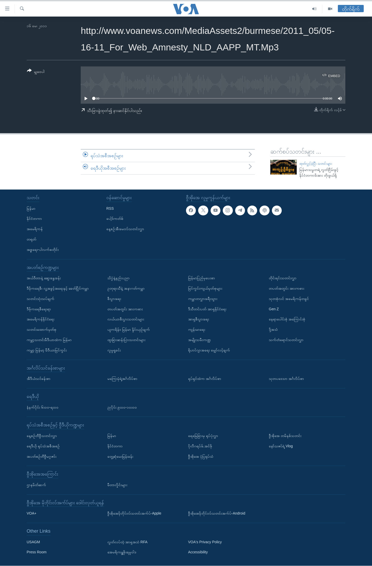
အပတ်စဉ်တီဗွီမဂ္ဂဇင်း (41, 456)
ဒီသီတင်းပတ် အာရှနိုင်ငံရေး (207, 309)
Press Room (37, 552)
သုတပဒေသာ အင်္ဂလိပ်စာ (286, 378)
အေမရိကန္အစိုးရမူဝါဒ (121, 552)
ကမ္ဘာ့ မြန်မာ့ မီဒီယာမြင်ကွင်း (47, 350)
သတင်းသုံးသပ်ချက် (40, 299)
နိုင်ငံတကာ (34, 219)
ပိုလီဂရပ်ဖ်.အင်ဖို (200, 446)
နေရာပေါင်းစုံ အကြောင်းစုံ (287, 319)
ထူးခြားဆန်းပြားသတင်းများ (126, 340)
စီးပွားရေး (114, 299)
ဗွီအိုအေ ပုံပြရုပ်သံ (200, 456)
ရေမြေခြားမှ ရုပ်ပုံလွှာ (203, 436)
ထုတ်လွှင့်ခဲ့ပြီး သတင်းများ (315, 163)
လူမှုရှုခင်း (114, 350)
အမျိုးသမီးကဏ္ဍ (199, 340)
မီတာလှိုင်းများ (117, 485)
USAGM (33, 542)
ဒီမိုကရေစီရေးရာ (39, 309)
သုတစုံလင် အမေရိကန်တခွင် (289, 299)
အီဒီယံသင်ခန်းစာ (38, 378)
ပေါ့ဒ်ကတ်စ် (114, 219)
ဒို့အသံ (273, 329)
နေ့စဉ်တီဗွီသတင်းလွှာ (42, 436)
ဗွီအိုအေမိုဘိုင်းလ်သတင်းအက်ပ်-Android (216, 513)
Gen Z (274, 309)
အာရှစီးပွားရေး (198, 319)
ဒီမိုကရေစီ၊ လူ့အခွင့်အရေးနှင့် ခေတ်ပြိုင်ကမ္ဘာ (58, 288)
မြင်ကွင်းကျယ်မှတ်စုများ (205, 288)
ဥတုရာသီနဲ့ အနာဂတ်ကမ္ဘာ (126, 288)
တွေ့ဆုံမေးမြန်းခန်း (120, 456)
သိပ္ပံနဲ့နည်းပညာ (118, 278)
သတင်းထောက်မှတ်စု (41, 329)
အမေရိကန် (35, 229)
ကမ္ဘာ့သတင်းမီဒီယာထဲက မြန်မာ (49, 340)
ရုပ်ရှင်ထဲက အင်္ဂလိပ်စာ (204, 378)
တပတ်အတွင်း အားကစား (125, 309)
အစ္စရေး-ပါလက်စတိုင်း (43, 249)
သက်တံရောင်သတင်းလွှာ (286, 340)
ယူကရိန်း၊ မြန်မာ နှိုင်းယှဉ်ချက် (128, 329)
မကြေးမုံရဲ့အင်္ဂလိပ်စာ (122, 378)
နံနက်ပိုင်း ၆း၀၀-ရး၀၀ (42, 407)
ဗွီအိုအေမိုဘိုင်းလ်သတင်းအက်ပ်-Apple (134, 513)
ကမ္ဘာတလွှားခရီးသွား (202, 299)
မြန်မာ (31, 208)
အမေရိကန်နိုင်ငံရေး (40, 319)
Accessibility (198, 552)
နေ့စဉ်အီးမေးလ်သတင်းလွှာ (125, 229)
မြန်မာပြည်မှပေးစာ (201, 278)
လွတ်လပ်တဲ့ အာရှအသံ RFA (127, 542)
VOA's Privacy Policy (205, 542)
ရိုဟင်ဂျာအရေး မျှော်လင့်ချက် (209, 350)
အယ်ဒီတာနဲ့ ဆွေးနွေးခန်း (44, 278)
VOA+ (31, 513)
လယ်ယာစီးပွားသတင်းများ (125, 319)
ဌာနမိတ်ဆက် (36, 485)
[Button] (35, 72)
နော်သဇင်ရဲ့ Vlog (281, 446)
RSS (110, 208)
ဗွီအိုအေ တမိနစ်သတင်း (285, 436)
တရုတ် (31, 239)
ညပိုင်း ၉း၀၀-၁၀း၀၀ (122, 407)
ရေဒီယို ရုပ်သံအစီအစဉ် (43, 446)
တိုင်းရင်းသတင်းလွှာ (282, 278)
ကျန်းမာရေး (196, 329)
